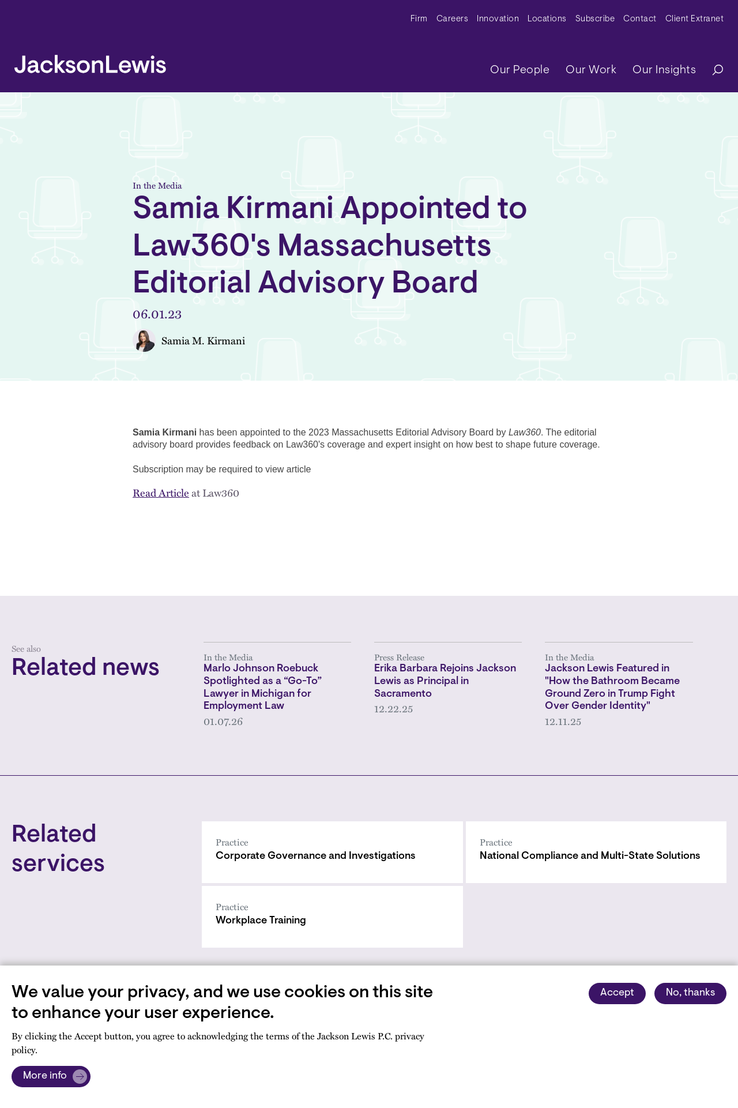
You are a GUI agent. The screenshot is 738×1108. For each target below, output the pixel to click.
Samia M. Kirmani (203, 340)
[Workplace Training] (332, 917)
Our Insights (664, 70)
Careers (452, 19)
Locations (547, 19)
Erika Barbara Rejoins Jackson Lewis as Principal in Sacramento (445, 681)
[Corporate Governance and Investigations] (332, 852)
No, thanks (690, 993)
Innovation (498, 19)
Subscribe (595, 19)
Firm (419, 19)
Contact (640, 19)
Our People (519, 70)
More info (45, 1076)
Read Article (161, 492)
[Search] (712, 70)
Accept (617, 993)
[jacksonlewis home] (90, 61)
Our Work (591, 70)
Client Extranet (694, 19)
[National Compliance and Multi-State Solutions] (596, 852)
